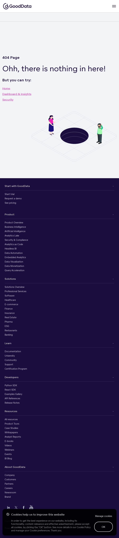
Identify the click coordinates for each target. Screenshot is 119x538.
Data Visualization (14, 261)
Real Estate (10, 317)
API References (12, 398)
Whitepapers (11, 432)
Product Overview (14, 222)
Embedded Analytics (15, 257)
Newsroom (10, 492)
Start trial (9, 194)
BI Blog (8, 458)
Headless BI (11, 248)
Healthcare (10, 300)
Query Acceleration (14, 270)
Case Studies (11, 428)
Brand (8, 496)
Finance (9, 308)
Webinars (9, 449)
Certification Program (16, 368)
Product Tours (12, 423)
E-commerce (11, 304)
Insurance (10, 313)
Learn (8, 343)
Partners (9, 483)
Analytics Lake (12, 235)
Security (7, 99)
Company (10, 475)
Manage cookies (103, 516)
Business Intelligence (15, 227)
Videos (8, 445)
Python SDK (11, 385)
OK (103, 526)
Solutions (10, 278)
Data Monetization (14, 266)
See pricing (10, 202)
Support (9, 364)
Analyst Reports (13, 436)
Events (8, 454)
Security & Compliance (16, 240)
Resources (11, 411)
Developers (11, 377)
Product (9, 214)
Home (6, 88)
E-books (9, 441)
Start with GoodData (17, 186)
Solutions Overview (14, 287)
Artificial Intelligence (15, 231)
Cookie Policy (83, 527)
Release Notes (12, 402)
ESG (7, 326)
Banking (9, 334)
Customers (10, 479)
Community (11, 360)
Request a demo (13, 198)
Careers (9, 488)
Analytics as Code (14, 244)
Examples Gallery (13, 394)
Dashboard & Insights (16, 94)
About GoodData (15, 466)
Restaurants (11, 330)
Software (9, 295)
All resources (11, 419)
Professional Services (15, 291)
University (10, 355)
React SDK (10, 389)
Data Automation (14, 253)
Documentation (13, 351)
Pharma (9, 321)
